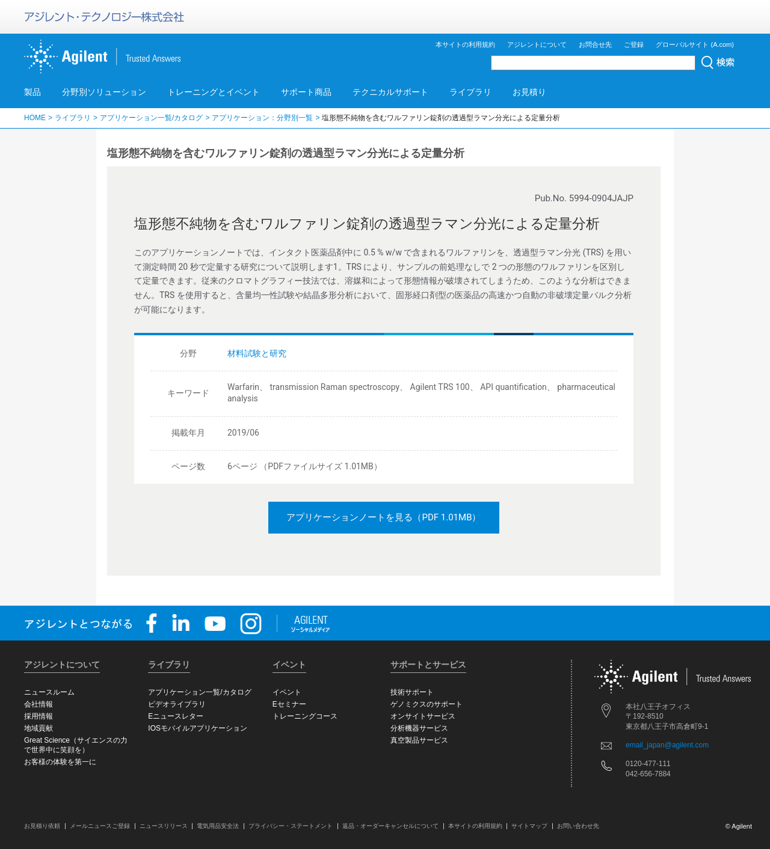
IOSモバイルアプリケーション (197, 728)
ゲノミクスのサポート (426, 704)
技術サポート (412, 692)
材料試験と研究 (256, 353)
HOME (35, 118)
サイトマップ (529, 826)
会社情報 (38, 704)
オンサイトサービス (422, 716)
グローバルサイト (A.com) (695, 44)
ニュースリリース (164, 826)
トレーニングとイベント (213, 92)
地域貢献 (38, 728)
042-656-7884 (648, 774)
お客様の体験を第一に (60, 762)
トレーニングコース (305, 716)
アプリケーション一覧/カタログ (151, 118)
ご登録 (634, 44)
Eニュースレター (175, 716)
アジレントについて (537, 44)
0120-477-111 (648, 763)
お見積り (529, 92)
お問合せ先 (595, 44)
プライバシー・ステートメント (290, 826)
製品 (32, 92)
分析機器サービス (419, 728)
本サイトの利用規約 (465, 44)
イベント (287, 692)
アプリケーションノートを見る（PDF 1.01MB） (383, 517)
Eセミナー (289, 704)
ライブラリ (470, 92)
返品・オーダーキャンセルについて (390, 826)
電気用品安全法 (218, 826)
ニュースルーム (49, 692)
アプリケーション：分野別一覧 (262, 118)
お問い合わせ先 (578, 826)
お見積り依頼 (42, 826)
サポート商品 (306, 92)
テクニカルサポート (390, 92)
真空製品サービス (419, 740)
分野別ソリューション (104, 92)
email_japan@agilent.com (667, 745)
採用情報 (38, 716)
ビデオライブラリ (177, 704)
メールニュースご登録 (100, 826)
